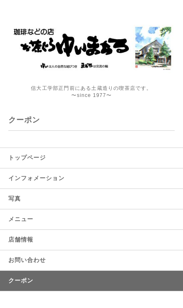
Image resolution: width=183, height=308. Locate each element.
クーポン (20, 280)
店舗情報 (20, 239)
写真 (14, 198)
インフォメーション (36, 178)
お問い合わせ (27, 260)
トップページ (27, 157)
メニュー (20, 219)
